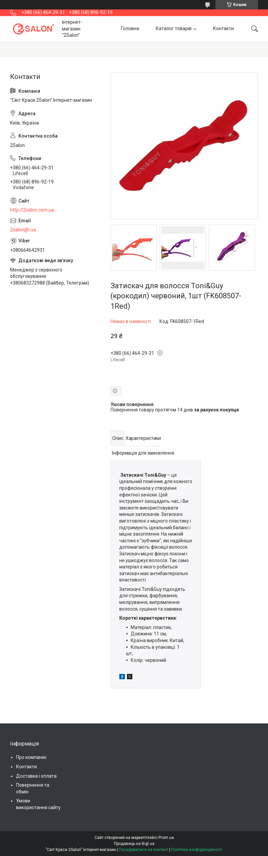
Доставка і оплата (36, 776)
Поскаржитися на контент (143, 849)
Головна (130, 28)
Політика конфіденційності (196, 849)
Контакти (223, 28)
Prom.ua (166, 837)
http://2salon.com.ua (32, 210)
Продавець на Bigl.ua (134, 843)
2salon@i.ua (23, 229)
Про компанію (31, 757)
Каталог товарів (174, 28)
